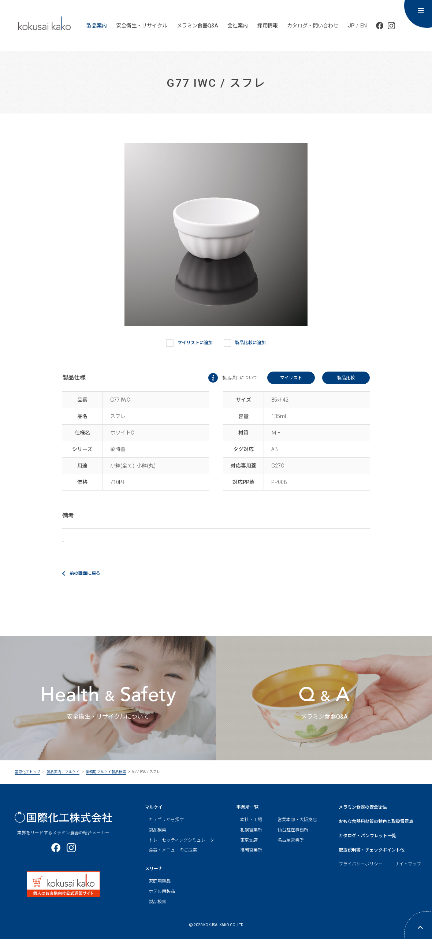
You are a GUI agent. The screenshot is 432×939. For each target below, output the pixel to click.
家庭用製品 (160, 881)
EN (363, 26)
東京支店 (249, 840)
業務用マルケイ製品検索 (106, 772)
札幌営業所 (251, 829)
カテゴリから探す (166, 819)
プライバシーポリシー (361, 864)
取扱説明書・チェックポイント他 (372, 850)
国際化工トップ (27, 772)
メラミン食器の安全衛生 (363, 807)
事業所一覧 (247, 807)
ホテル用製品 (162, 891)
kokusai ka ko (44, 23)
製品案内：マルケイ (62, 772)
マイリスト (291, 377)
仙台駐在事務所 (293, 829)
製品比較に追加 (245, 343)
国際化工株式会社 (63, 817)
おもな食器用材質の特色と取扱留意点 (376, 821)
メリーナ (154, 868)
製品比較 (346, 377)
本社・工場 (251, 819)
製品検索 (157, 829)
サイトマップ (408, 864)
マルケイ (154, 807)
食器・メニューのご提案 (173, 850)
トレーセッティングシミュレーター (184, 840)
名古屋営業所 (291, 840)
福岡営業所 (251, 850)
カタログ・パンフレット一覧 (367, 835)
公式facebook (379, 25)
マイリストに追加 (189, 343)
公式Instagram (391, 25)
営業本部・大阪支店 (297, 819)
